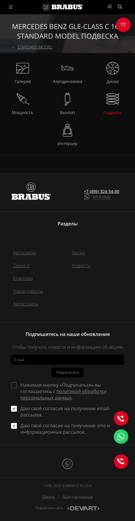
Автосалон (24, 252)
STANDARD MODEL (34, 47)
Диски (78, 252)
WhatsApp (102, 197)
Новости (81, 265)
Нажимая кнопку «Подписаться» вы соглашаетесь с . (63, 391)
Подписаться (67, 372)
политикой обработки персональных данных (63, 394)
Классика (23, 278)
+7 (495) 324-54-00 (101, 191)
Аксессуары (25, 304)
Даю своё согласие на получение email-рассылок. (65, 411)
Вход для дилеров (78, 496)
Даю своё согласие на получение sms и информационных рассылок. (65, 428)
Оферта (48, 496)
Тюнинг (21, 265)
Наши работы (28, 291)
